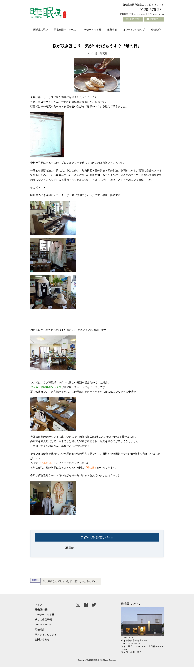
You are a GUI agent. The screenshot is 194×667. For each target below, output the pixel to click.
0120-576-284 (152, 9)
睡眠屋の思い (40, 29)
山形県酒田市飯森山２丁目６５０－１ (143, 4)
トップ (38, 604)
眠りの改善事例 (43, 619)
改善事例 (112, 29)
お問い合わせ (42, 639)
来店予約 (134, 18)
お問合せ (155, 18)
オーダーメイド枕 (91, 29)
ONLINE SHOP (43, 624)
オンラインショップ (134, 29)
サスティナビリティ (46, 634)
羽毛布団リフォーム (65, 29)
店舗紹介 (156, 29)
